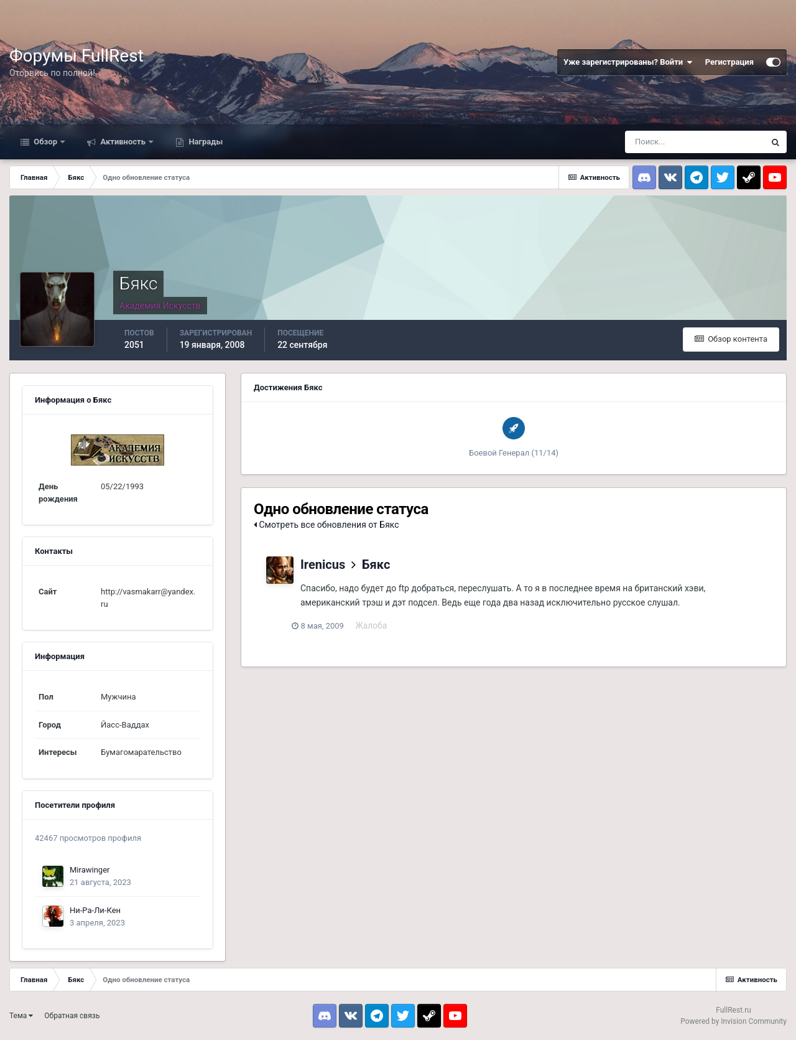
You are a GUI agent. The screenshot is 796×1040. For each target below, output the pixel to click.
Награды (205, 141)
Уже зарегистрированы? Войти (628, 62)
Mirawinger (89, 869)
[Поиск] (694, 142)
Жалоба (380, 625)
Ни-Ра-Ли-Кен (95, 910)
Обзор (45, 141)
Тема (21, 1015)
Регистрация (729, 62)
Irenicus (322, 564)
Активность (122, 141)
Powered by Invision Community (733, 1021)
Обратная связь (72, 1015)
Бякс (376, 564)
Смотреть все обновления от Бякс (326, 525)
